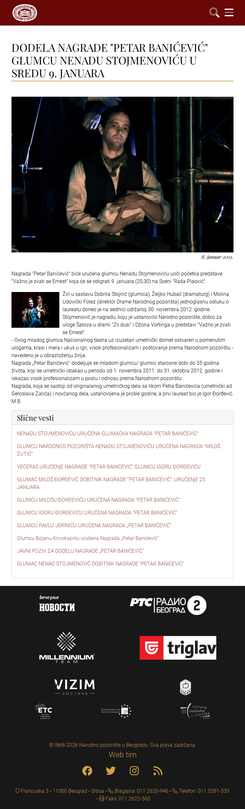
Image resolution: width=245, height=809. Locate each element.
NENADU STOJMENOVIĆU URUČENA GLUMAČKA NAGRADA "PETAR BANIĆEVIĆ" (107, 434)
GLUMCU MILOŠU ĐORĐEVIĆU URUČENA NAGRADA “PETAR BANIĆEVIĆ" (98, 500)
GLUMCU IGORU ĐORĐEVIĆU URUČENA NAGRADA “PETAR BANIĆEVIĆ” (97, 513)
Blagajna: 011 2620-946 (140, 791)
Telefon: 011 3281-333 (203, 791)
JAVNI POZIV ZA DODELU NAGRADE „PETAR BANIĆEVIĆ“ (80, 551)
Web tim (123, 754)
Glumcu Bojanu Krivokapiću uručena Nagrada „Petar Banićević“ (88, 538)
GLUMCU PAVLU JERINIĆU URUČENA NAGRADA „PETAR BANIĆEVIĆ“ (94, 525)
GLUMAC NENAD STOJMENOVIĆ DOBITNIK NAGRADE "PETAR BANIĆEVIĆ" (100, 564)
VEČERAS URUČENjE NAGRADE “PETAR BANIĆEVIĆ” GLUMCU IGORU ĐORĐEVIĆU (109, 467)
